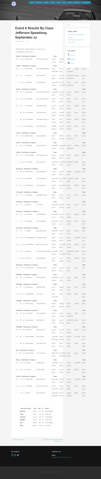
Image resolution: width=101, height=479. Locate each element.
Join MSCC (71, 37)
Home (31, 2)
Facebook (71, 54)
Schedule (38, 2)
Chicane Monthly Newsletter (76, 34)
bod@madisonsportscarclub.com (61, 457)
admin (27, 41)
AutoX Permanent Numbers (76, 40)
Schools (46, 2)
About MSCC (86, 2)
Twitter (71, 63)
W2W (58, 2)
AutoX (52, 2)
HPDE (69, 2)
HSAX (64, 2)
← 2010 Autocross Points (17, 439)
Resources (77, 2)
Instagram (72, 59)
